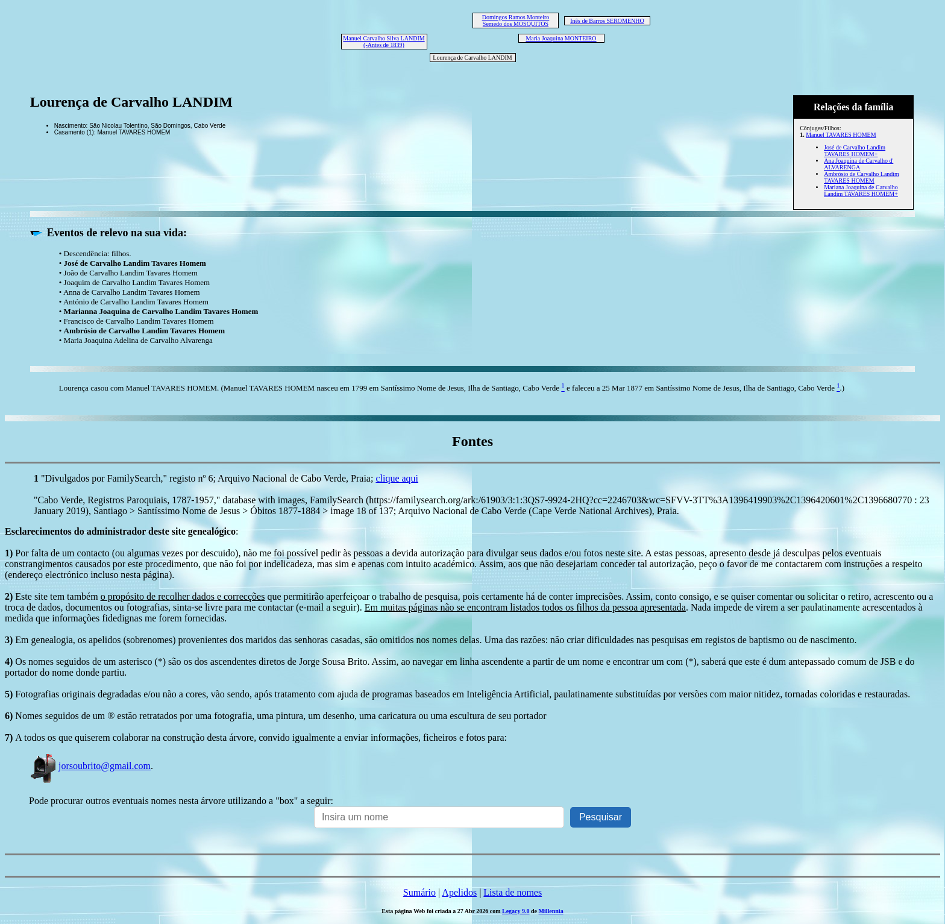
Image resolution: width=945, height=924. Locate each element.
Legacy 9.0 (516, 911)
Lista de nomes (512, 892)
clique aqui (396, 478)
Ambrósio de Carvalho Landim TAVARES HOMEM (861, 177)
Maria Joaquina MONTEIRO (561, 38)
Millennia (551, 911)
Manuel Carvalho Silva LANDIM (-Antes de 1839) (383, 41)
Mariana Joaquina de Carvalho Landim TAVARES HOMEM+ (861, 190)
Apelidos (459, 892)
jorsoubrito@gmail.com (90, 766)
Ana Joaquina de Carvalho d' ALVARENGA (858, 164)
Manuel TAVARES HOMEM (841, 134)
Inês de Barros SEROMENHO (607, 20)
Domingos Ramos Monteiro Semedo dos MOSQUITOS (516, 20)
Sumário (419, 892)
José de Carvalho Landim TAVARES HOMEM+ (854, 150)
